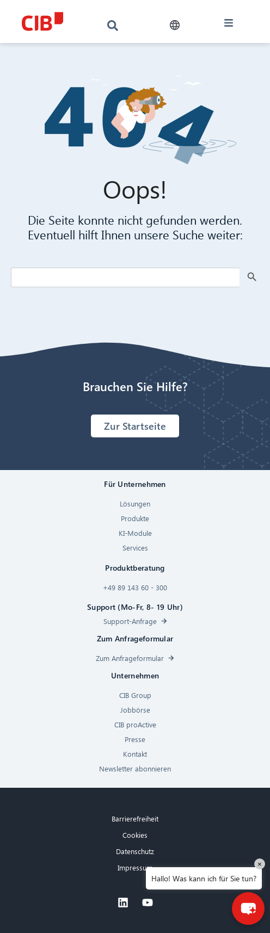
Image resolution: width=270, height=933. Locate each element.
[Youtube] (147, 902)
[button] (174, 25)
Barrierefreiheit (135, 818)
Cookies (135, 834)
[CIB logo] (42, 21)
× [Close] (259, 863)
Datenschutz (135, 851)
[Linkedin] (123, 902)
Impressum (135, 867)
